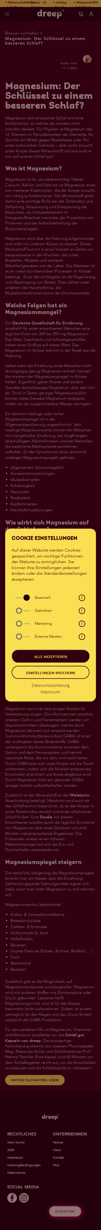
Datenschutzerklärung (50, 685)
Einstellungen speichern (50, 673)
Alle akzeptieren (50, 656)
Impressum (50, 691)
